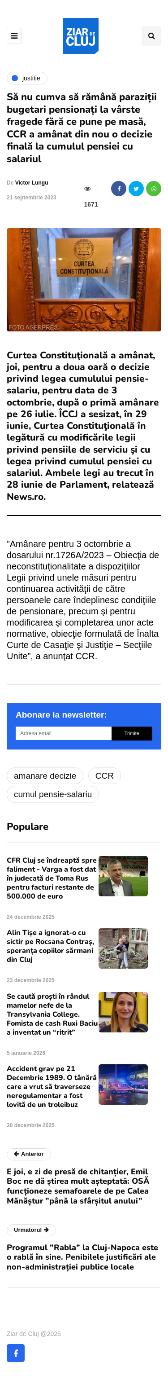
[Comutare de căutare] (151, 36)
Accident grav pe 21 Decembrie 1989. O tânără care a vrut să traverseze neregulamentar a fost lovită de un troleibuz (52, 1087)
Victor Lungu (31, 183)
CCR (104, 775)
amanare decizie (45, 775)
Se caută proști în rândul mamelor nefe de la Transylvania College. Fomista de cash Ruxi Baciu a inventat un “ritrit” (52, 1014)
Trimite (132, 733)
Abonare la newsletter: (61, 714)
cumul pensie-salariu (53, 794)
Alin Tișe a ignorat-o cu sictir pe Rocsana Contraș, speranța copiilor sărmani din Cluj (50, 946)
